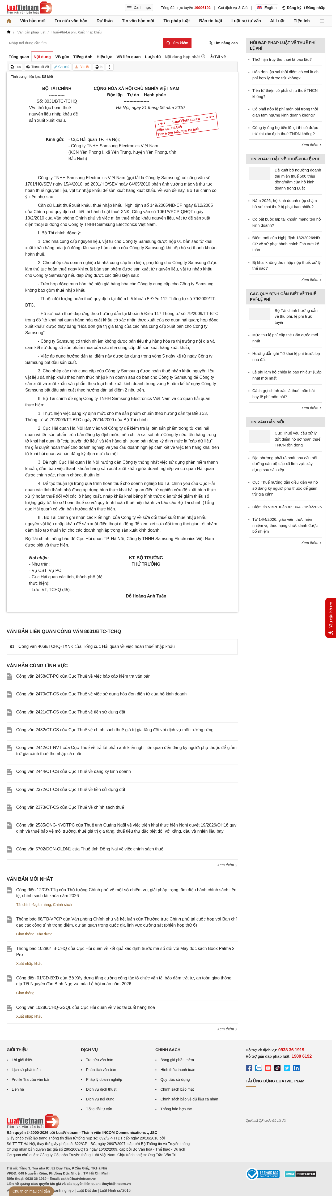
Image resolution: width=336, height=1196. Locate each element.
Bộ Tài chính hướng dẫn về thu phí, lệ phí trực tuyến (296, 316)
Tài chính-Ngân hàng (33, 904)
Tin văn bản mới (138, 21)
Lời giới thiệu (22, 1060)
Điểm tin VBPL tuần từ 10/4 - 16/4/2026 (287, 507)
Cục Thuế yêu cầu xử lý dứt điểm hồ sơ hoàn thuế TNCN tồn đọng (297, 439)
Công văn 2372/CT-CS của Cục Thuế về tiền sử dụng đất (70, 789)
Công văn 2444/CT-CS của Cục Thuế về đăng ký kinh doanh (73, 771)
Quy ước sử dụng (175, 1079)
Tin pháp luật (176, 21)
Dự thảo (104, 21)
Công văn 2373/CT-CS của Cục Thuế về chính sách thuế (70, 807)
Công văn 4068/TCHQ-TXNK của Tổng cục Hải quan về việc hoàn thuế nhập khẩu (97, 646)
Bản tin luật (210, 21)
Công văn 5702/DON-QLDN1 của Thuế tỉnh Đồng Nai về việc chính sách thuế (89, 849)
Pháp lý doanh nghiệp (104, 1079)
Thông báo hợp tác (176, 1109)
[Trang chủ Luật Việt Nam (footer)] (33, 1127)
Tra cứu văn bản (71, 21)
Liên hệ (18, 1089)
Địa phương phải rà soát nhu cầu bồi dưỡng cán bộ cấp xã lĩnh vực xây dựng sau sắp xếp (284, 463)
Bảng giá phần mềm (177, 1060)
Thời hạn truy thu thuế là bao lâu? (282, 59)
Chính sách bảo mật (177, 1089)
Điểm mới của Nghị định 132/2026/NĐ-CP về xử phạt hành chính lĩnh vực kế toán (286, 243)
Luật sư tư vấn (246, 21)
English (267, 8)
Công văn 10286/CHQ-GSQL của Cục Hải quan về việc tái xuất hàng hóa (85, 1007)
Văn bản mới (32, 21)
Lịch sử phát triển (26, 1070)
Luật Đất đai (86, 1190)
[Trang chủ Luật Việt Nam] (29, 7)
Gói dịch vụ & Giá (233, 8)
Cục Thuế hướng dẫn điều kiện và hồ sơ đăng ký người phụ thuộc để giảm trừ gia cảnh (285, 488)
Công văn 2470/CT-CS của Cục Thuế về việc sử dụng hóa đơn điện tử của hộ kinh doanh (101, 694)
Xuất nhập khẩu (29, 963)
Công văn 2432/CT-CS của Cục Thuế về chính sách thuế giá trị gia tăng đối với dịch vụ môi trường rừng (115, 730)
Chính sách (62, 904)
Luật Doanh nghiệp (58, 1190)
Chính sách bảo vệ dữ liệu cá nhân (189, 1099)
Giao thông (25, 934)
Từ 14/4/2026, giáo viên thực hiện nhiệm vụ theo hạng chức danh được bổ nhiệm (285, 525)
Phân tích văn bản (101, 1070)
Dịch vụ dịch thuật (101, 1089)
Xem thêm (227, 865)
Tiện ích (302, 21)
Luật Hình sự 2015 (115, 1190)
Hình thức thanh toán (177, 1070)
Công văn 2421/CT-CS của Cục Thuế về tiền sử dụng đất (70, 712)
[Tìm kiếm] (177, 43)
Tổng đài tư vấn (99, 1109)
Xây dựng (44, 934)
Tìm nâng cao (223, 43)
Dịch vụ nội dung (100, 1099)
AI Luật (277, 21)
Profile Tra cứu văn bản (31, 1079)
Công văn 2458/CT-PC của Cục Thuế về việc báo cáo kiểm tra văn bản (83, 676)
